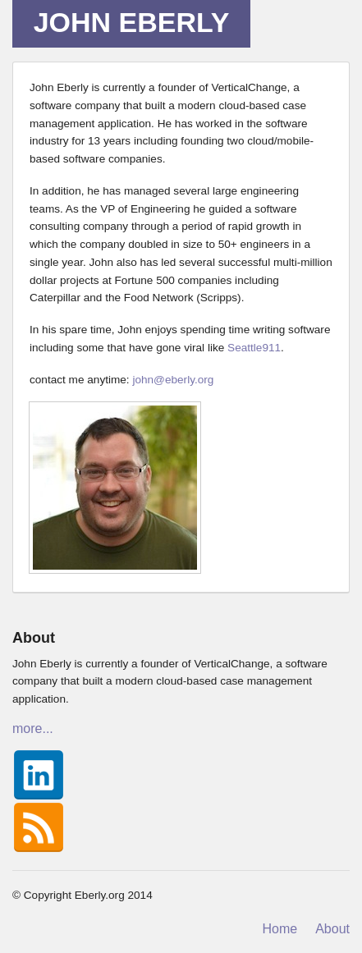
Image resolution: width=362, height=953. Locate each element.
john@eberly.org (172, 379)
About (332, 929)
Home (280, 929)
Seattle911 (254, 347)
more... (32, 728)
